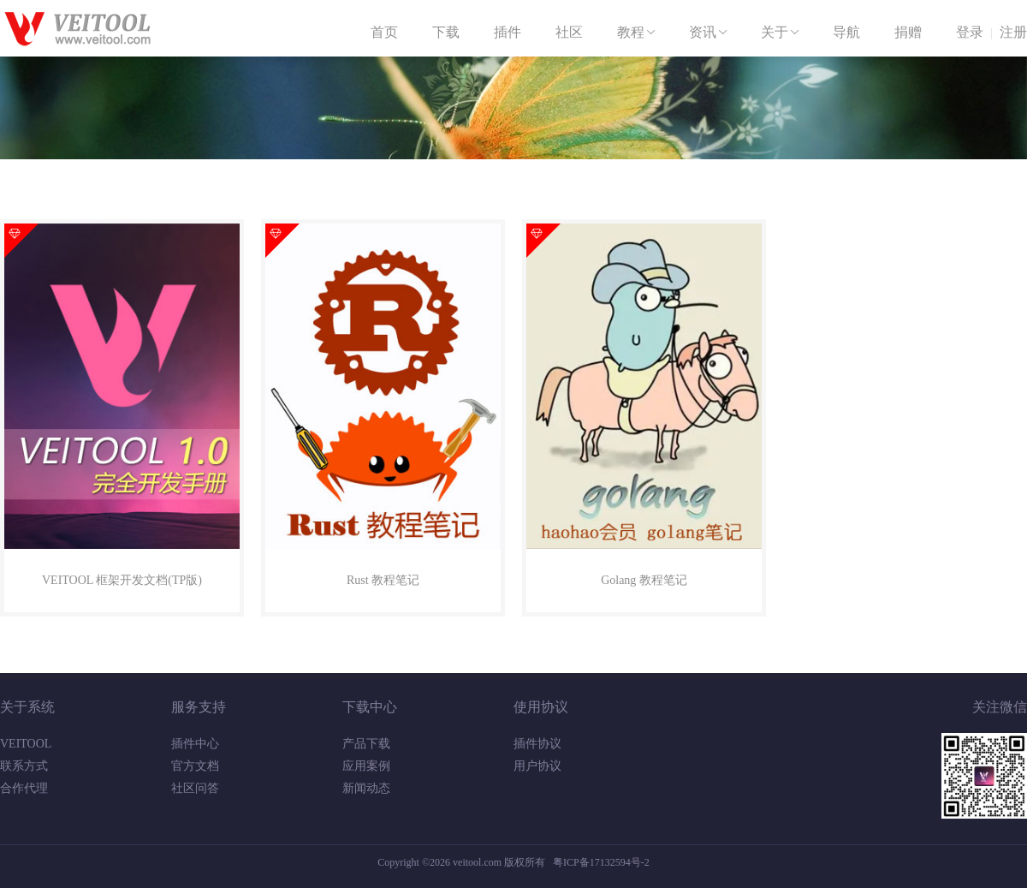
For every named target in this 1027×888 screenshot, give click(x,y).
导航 (846, 32)
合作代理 (24, 788)
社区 (569, 32)
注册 (1013, 32)
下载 (446, 32)
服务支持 (198, 707)
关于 (781, 33)
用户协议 (537, 766)
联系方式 (24, 766)
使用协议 (541, 707)
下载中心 (369, 707)
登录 (969, 32)
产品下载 (366, 743)
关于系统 (27, 707)
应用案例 (366, 766)
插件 (507, 32)
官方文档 (195, 766)
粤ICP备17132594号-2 (601, 862)
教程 (637, 33)
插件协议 (537, 743)
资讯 (709, 33)
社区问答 (195, 788)
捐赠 (908, 32)
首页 (384, 32)
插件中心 (195, 743)
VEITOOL (25, 743)
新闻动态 (366, 788)
